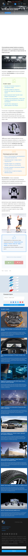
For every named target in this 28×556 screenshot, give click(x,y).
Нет (18, 262)
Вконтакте (20, 242)
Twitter (19, 243)
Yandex (20, 302)
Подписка (14, 551)
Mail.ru (15, 302)
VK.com (11, 302)
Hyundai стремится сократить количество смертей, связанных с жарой (12, 91)
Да (9, 262)
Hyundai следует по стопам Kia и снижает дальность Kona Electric (12, 164)
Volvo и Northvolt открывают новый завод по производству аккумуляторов (12, 460)
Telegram (5, 245)
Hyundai (6, 270)
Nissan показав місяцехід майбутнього (10, 510)
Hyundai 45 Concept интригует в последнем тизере (12, 87)
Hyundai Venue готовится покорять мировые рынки (13, 172)
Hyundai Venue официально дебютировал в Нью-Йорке (11, 104)
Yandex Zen (14, 243)
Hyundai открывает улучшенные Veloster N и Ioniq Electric (14, 168)
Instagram (6, 243)
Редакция (4, 530)
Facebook (16, 242)
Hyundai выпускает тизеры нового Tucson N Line (13, 161)
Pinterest (10, 243)
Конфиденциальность (6, 527)
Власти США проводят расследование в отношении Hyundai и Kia (14, 157)
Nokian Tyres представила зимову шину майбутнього (14, 485)
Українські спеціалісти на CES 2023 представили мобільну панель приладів (13, 382)
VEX (10, 270)
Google (22, 302)
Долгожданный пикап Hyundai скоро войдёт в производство (13, 96)
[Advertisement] (14, 31)
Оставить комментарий (14, 305)
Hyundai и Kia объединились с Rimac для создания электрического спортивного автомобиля (14, 100)
